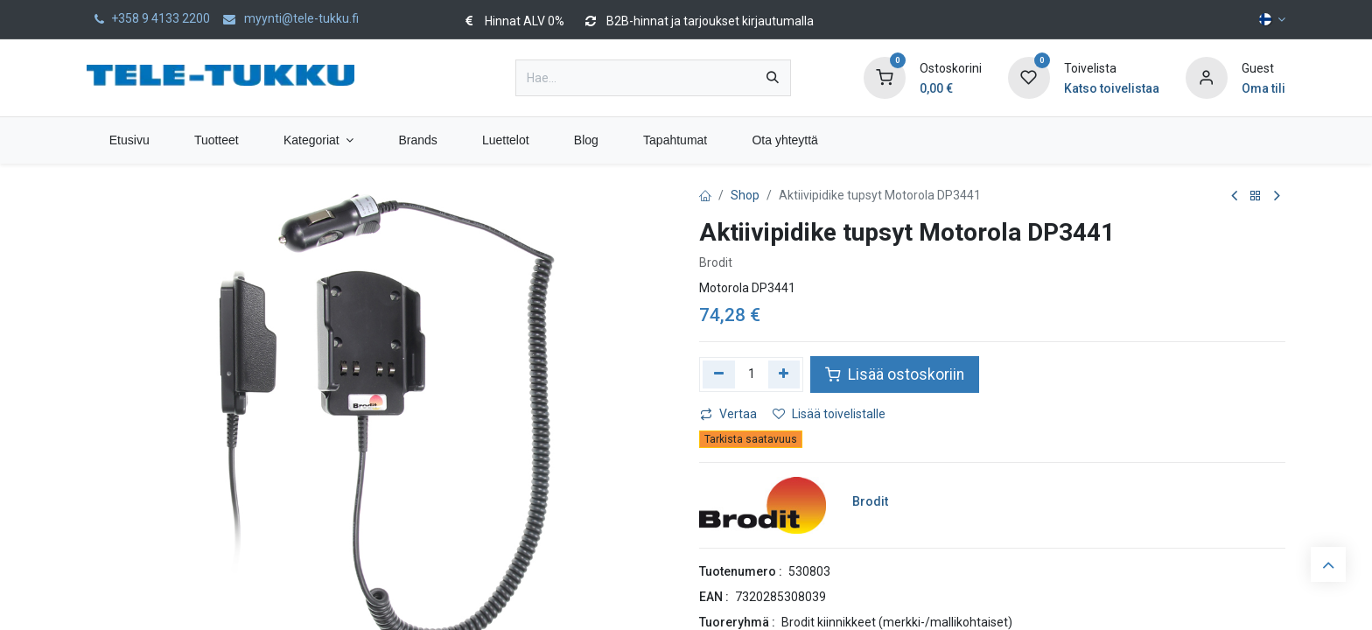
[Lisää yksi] (784, 374)
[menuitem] (129, 140)
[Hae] (772, 77)
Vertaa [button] (728, 414)
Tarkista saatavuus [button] (750, 439)
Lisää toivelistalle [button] (829, 414)
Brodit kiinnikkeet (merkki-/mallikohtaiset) (896, 622)
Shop (745, 195)
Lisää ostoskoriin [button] (894, 374)
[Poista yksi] (719, 374)
